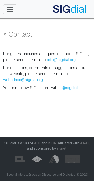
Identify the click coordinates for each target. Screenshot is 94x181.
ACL (37, 143)
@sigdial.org (32, 79)
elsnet (61, 148)
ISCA (52, 143)
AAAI (84, 143)
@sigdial (70, 87)
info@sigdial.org (61, 59)
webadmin (12, 79)
